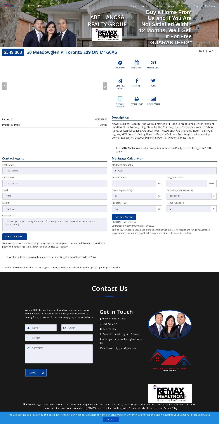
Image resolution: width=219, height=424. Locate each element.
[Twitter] (153, 86)
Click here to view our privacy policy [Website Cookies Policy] (105, 414)
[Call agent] (32, 6)
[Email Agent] (16, 6)
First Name (8, 164)
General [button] (159, 6)
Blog (196, 6)
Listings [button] (145, 6)
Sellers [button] (185, 6)
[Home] (5, 6)
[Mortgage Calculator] (120, 104)
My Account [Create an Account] (210, 6)
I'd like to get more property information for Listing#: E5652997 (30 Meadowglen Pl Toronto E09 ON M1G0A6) (54, 224)
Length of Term (175, 177)
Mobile (5, 202)
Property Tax (119, 202)
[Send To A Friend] (120, 86)
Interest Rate (119, 177)
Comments (8, 215)
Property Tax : (124, 221)
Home (133, 6)
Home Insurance (175, 202)
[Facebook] (136, 86)
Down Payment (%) (122, 190)
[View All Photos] (153, 104)
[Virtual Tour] (120, 68)
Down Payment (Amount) (180, 190)
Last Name (8, 177)
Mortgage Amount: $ (122, 164)
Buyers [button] (172, 6)
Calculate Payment (124, 216)
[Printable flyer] (136, 104)
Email (5, 190)
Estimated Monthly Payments (133, 225)
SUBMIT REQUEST (14, 236)
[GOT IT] (111, 419)
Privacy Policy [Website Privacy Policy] (170, 408)
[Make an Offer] (153, 68)
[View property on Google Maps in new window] (191, 81)
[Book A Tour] (136, 68)
